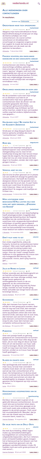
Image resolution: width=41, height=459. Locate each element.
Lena (4, 386)
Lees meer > (34, 51)
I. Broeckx (6, 232)
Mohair (5, 263)
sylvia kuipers (7, 194)
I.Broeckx (6, 51)
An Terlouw (7, 326)
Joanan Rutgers (8, 295)
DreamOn (6, 165)
